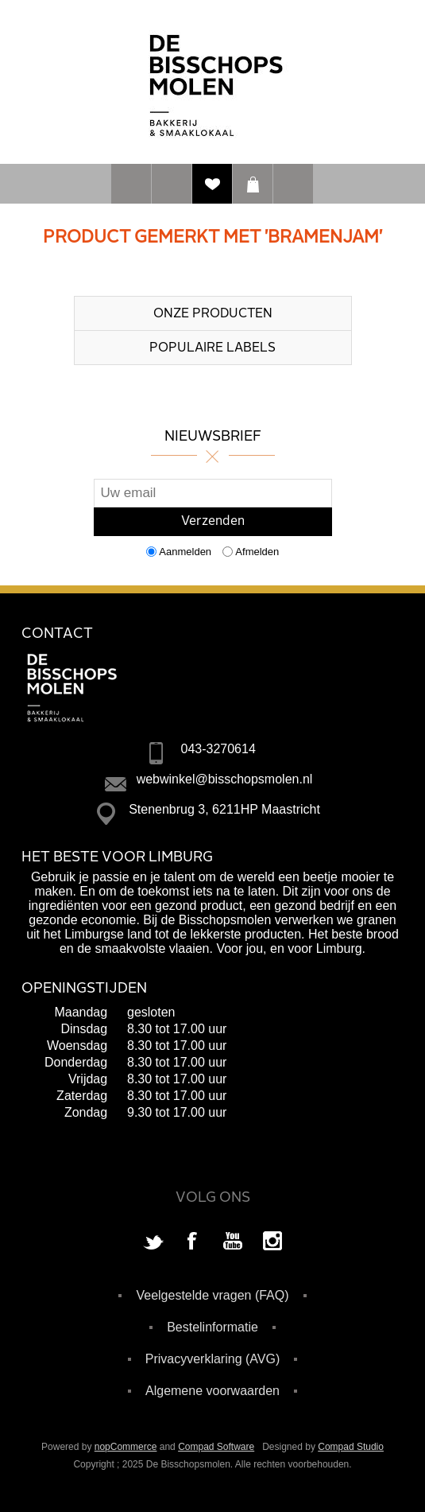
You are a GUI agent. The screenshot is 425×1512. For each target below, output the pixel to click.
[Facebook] (193, 1242)
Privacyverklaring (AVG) (212, 1359)
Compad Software (216, 1446)
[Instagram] (272, 1242)
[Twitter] (153, 1242)
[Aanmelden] (213, 493)
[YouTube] (233, 1242)
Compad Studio (351, 1446)
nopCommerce (126, 1446)
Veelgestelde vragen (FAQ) (212, 1295)
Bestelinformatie (212, 1327)
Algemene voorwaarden (212, 1390)
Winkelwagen (252, 184)
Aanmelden (185, 552)
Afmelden (257, 552)
